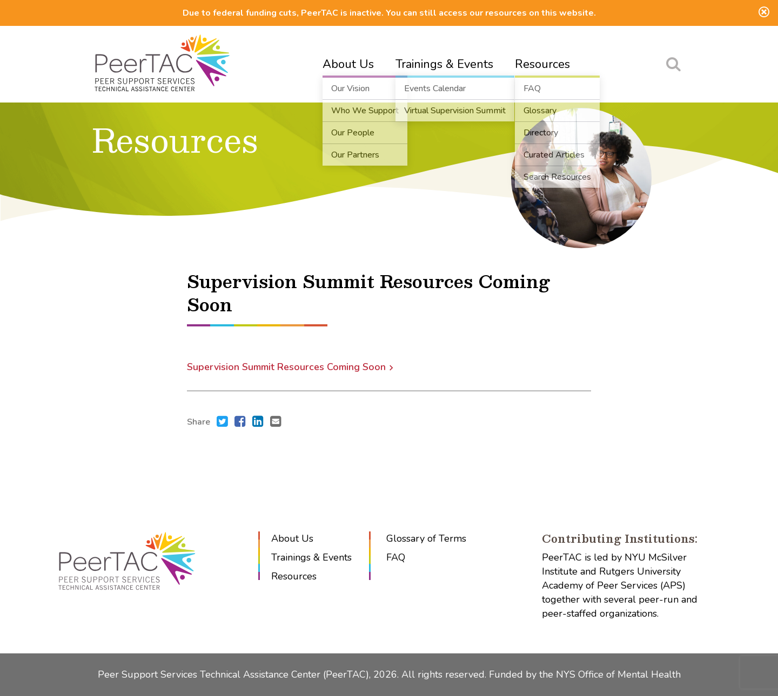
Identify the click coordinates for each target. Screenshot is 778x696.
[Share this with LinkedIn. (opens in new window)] (258, 422)
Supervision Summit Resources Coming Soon (286, 367)
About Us (348, 64)
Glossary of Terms (426, 538)
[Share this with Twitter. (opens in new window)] (222, 422)
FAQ (395, 557)
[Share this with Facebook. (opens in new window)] (240, 422)
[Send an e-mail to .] (275, 422)
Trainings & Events (444, 64)
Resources (542, 64)
